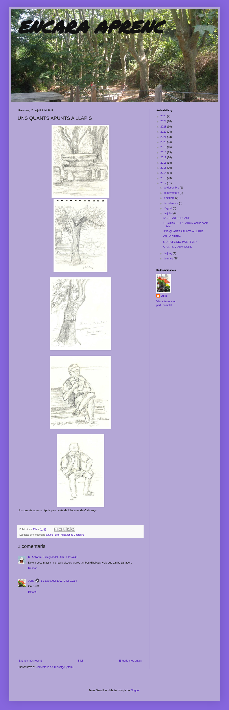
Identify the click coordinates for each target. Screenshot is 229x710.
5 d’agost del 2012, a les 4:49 (60, 557)
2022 (164, 131)
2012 (164, 183)
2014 (164, 172)
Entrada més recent (30, 660)
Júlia (35, 529)
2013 (164, 178)
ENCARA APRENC (90, 26)
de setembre (171, 203)
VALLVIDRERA (172, 236)
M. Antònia (35, 557)
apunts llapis (52, 534)
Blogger (135, 690)
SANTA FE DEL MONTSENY (180, 241)
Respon (32, 568)
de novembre (172, 192)
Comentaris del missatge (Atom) (54, 667)
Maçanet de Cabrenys (72, 534)
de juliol (168, 213)
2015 (164, 167)
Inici (80, 660)
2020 (164, 142)
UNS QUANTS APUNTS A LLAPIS (183, 231)
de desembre (172, 187)
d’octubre (169, 198)
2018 (164, 152)
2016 (164, 162)
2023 (164, 126)
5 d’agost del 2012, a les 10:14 (59, 580)
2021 (164, 137)
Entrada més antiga (130, 660)
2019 (164, 147)
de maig (169, 258)
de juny (168, 253)
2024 (164, 121)
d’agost (168, 208)
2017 (164, 157)
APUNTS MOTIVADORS (177, 246)
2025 (164, 116)
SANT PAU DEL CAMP (176, 218)
